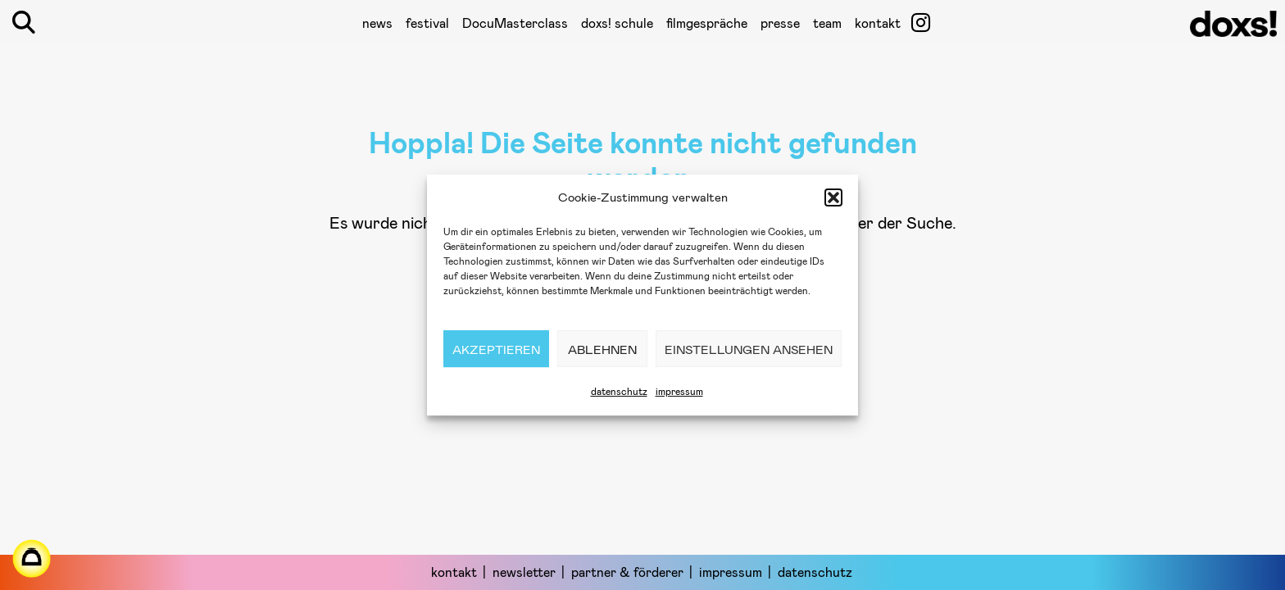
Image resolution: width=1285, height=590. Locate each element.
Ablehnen (602, 349)
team (827, 22)
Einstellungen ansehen (749, 349)
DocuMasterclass (515, 22)
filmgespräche (706, 22)
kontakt (878, 22)
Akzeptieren (496, 349)
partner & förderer (627, 571)
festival (427, 22)
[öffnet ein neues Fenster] (920, 22)
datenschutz (619, 391)
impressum (679, 391)
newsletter (524, 571)
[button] (833, 197)
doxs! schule (617, 22)
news (377, 22)
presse (780, 22)
